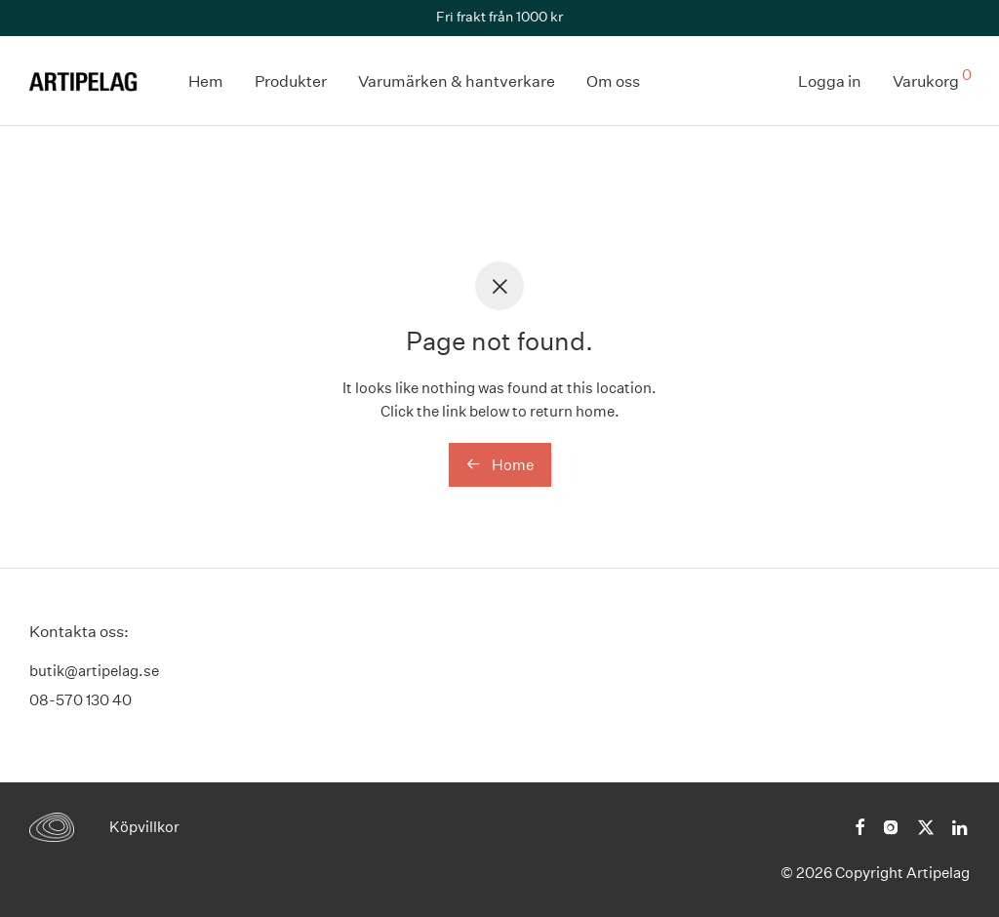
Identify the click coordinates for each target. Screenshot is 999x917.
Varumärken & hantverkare (456, 81)
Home (500, 465)
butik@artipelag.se (94, 670)
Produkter (291, 81)
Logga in (829, 81)
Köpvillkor (144, 826)
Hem (205, 81)
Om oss (613, 81)
